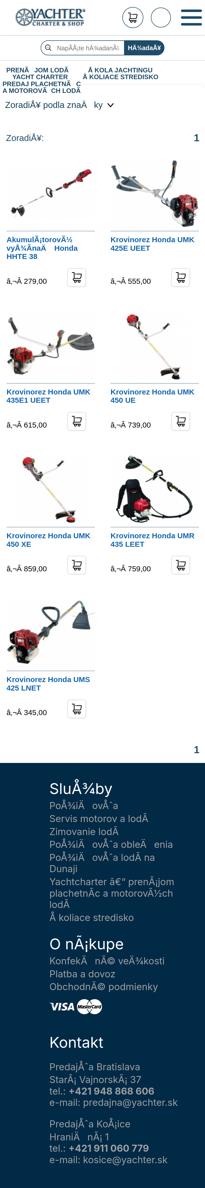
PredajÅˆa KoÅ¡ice (90, 1124)
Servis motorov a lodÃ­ (98, 818)
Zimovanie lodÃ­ (84, 831)
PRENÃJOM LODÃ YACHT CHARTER (40, 70)
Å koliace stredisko (91, 917)
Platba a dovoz (82, 974)
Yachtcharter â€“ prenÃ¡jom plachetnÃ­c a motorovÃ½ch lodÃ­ (111, 893)
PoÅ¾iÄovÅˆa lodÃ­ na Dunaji (102, 863)
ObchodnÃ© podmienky (103, 986)
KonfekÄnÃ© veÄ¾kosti (107, 961)
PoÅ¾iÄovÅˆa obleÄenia (111, 844)
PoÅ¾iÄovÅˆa (83, 805)
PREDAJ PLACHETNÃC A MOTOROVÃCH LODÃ (41, 84)
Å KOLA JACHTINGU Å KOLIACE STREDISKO (120, 70)
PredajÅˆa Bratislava (94, 1067)
